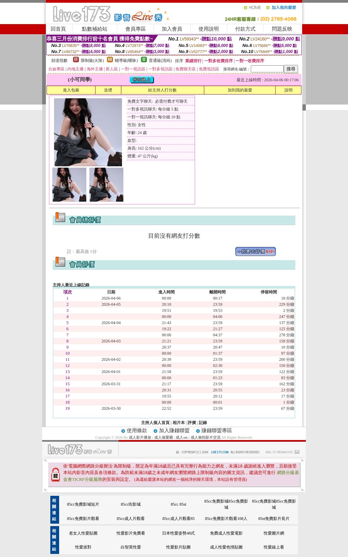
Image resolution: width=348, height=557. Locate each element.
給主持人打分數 (162, 90)
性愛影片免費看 (131, 533)
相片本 (179, 422)
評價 (192, 422)
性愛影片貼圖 (178, 547)
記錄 (203, 422)
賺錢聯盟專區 (217, 430)
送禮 (108, 90)
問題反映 (282, 29)
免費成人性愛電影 (226, 533)
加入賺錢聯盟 (174, 430)
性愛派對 (83, 547)
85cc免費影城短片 (83, 504)
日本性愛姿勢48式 (178, 533)
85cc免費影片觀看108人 (226, 518)
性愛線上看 (274, 547)
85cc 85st (179, 504)
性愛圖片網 (274, 533)
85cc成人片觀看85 (178, 518)
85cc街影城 (131, 504)
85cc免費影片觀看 (83, 518)
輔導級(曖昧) (126, 60)
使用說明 (208, 29)
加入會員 (172, 29)
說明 (288, 90)
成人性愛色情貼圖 (226, 547)
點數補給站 (94, 29)
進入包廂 (71, 90)
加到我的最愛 (240, 90)
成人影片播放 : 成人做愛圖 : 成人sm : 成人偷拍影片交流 (175, 437)
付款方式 (245, 29)
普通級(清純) (160, 60)
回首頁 (58, 29)
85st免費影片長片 (274, 518)
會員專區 (135, 29)
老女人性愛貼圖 (83, 533)
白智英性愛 (131, 547)
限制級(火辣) (92, 60)
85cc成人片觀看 (131, 518)
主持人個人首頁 (155, 422)
